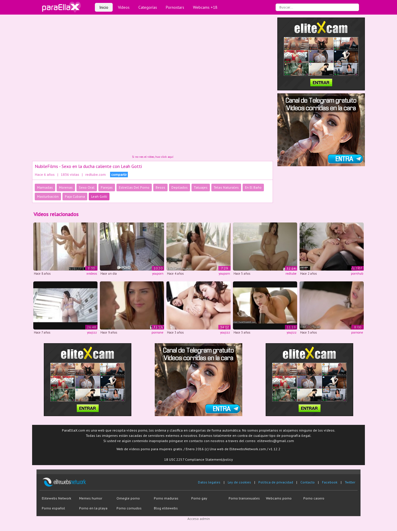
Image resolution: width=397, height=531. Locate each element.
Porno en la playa (93, 508)
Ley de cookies (239, 482)
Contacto (307, 482)
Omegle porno (128, 498)
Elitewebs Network (56, 498)
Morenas (66, 187)
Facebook (329, 482)
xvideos (91, 273)
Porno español (53, 508)
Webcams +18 (205, 7)
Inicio (103, 7)
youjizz (92, 332)
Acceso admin (198, 518)
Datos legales (209, 482)
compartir (119, 174)
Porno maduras (166, 498)
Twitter (350, 482)
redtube (291, 273)
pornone (157, 332)
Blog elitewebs (166, 508)
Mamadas (45, 187)
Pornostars (175, 7)
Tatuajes (201, 187)
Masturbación (48, 196)
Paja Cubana (75, 196)
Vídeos (124, 7)
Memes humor (90, 498)
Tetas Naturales (226, 187)
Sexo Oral (87, 187)
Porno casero (313, 498)
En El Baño (253, 187)
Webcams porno (279, 498)
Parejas (107, 187)
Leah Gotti (99, 196)
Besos (160, 187)
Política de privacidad (275, 482)
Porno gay (199, 498)
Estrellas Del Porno (134, 187)
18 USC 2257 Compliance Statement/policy (198, 459)
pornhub (357, 273)
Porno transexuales (244, 498)
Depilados (179, 187)
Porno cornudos (129, 508)
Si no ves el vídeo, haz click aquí (152, 157)
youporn (157, 273)
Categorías (147, 7)
